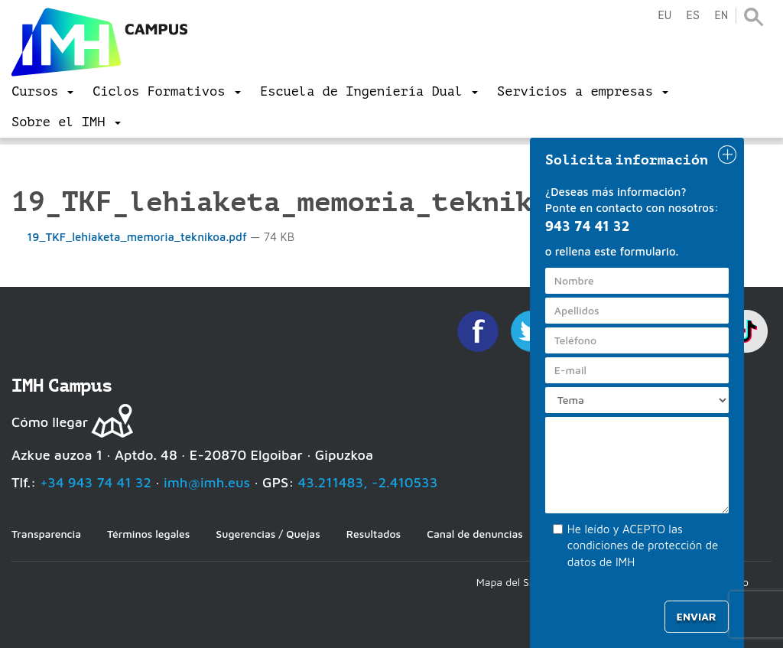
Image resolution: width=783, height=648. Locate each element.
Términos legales (148, 533)
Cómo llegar (49, 422)
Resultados (373, 533)
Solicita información (627, 160)
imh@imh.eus (207, 482)
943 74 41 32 (587, 226)
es (693, 15)
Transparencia (46, 533)
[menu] (42, 92)
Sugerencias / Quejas (268, 533)
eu (664, 15)
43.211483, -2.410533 (368, 482)
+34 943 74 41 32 (95, 482)
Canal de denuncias (475, 533)
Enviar (696, 616)
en (721, 15)
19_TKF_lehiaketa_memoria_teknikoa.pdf (130, 236)
